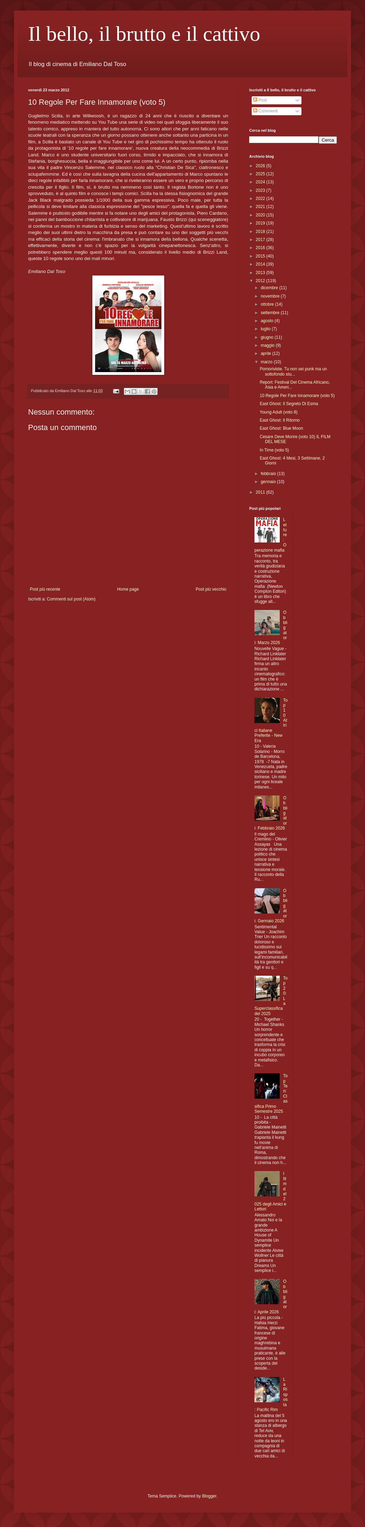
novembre (271, 296)
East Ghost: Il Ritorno (280, 420)
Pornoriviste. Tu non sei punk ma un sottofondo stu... (293, 371)
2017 (261, 239)
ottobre (268, 304)
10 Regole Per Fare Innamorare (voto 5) (297, 395)
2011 (261, 492)
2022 (261, 198)
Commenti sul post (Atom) (71, 599)
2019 (261, 223)
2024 (261, 182)
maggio (268, 345)
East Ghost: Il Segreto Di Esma (289, 403)
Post (260, 100)
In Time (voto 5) (274, 450)
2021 (261, 206)
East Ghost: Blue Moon (281, 428)
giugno (267, 337)
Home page (128, 589)
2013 (261, 272)
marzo (267, 361)
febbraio (269, 473)
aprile (266, 353)
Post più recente (45, 589)
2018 (261, 231)
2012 (261, 280)
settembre (271, 312)
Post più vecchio (211, 589)
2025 (261, 173)
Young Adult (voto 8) (279, 412)
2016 (261, 247)
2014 (261, 264)
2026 (261, 165)
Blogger (209, 1496)
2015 (261, 256)
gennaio (269, 481)
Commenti (265, 111)
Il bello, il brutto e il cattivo (144, 33)
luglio (266, 328)
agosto (267, 320)
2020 (261, 215)
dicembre (270, 287)
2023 (261, 190)
